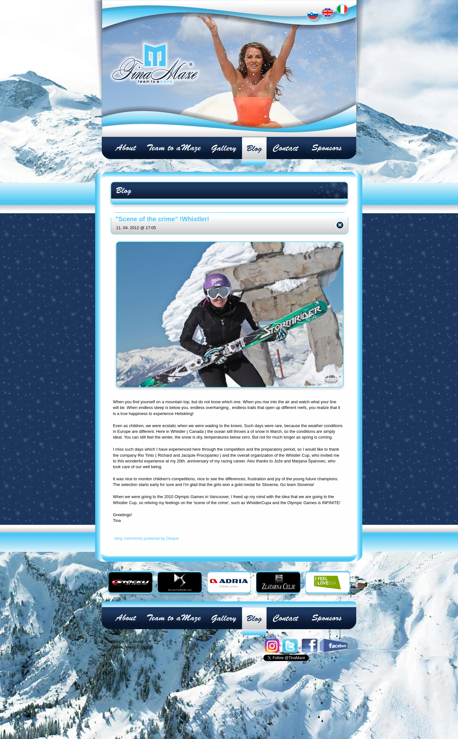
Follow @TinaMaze (332, 659)
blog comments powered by (146, 538)
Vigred (147, 647)
